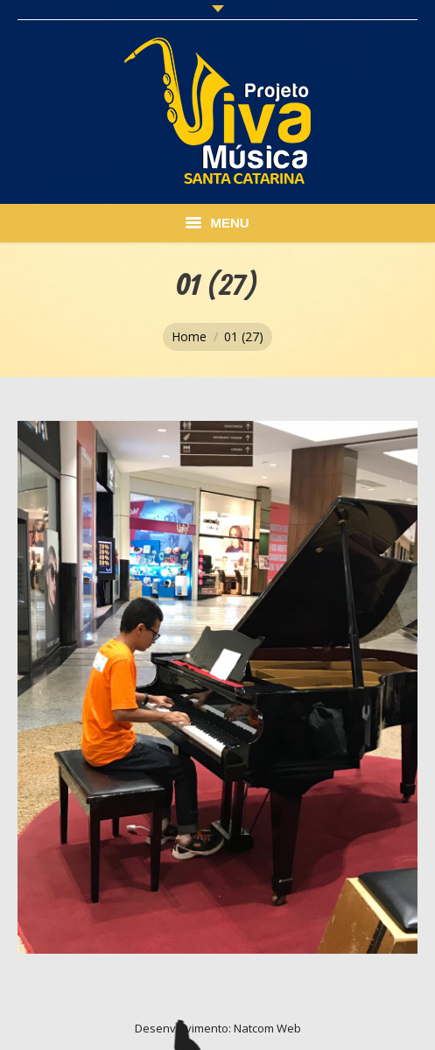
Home (189, 336)
